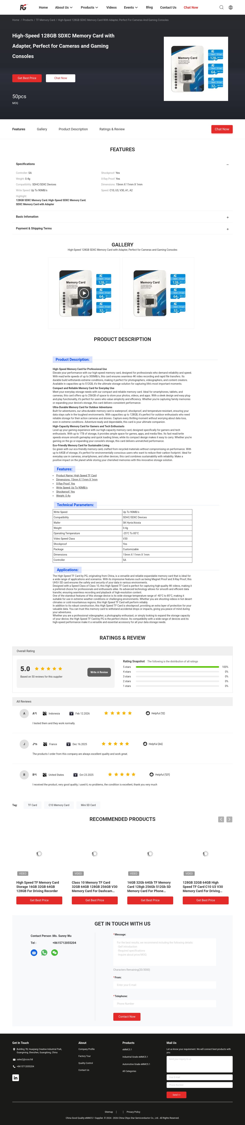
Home (15, 20)
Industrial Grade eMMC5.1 (135, 1057)
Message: (120, 934)
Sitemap (109, 1112)
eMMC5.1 (127, 1049)
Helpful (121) (162, 774)
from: (118, 977)
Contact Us (83, 1070)
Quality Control (85, 1063)
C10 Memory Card (59, 805)
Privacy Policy (133, 1112)
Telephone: (121, 996)
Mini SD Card (88, 805)
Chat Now (60, 78)
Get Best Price (27, 78)
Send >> (176, 1095)
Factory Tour (84, 1056)
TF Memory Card (45, 20)
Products (28, 20)
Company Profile (86, 1049)
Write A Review (99, 672)
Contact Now (126, 1016)
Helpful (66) (156, 744)
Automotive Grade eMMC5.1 (136, 1064)
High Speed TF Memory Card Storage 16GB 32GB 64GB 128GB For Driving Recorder (37, 887)
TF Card (32, 805)
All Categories (129, 1071)
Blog (149, 7)
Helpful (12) (158, 713)
